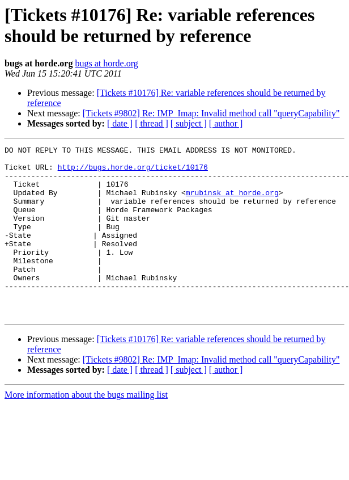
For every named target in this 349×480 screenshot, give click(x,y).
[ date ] (120, 123)
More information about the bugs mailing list (86, 428)
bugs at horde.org (106, 63)
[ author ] (226, 123)
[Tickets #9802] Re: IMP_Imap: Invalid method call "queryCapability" (211, 113)
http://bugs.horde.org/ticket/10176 (133, 172)
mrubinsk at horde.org (232, 202)
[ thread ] (151, 123)
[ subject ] (189, 123)
